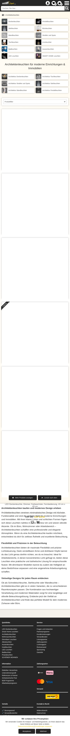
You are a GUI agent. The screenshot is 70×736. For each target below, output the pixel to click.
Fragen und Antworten (45, 629)
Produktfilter (9, 102)
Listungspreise (42, 639)
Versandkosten (42, 637)
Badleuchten (6, 652)
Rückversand (41, 647)
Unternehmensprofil (9, 673)
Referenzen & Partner (10, 675)
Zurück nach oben (50, 498)
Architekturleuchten (9, 634)
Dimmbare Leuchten (9, 639)
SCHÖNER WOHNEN (10, 657)
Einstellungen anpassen (43, 726)
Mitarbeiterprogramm (9, 683)
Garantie (40, 652)
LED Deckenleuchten (9, 629)
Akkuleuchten (7, 642)
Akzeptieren (26, 731)
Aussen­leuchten (7, 644)
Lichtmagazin (41, 644)
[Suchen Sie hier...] (33, 8)
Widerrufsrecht (42, 710)
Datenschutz (41, 713)
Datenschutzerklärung (26, 726)
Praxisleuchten (7, 655)
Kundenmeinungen (43, 634)
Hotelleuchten (7, 647)
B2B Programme (8, 681)
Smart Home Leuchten (10, 632)
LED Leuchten (7, 650)
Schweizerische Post (9, 678)
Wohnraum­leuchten (9, 637)
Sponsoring (41, 650)
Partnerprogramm (43, 632)
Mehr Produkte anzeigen (24, 498)
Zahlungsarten (42, 642)
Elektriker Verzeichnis (9, 670)
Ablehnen (43, 731)
